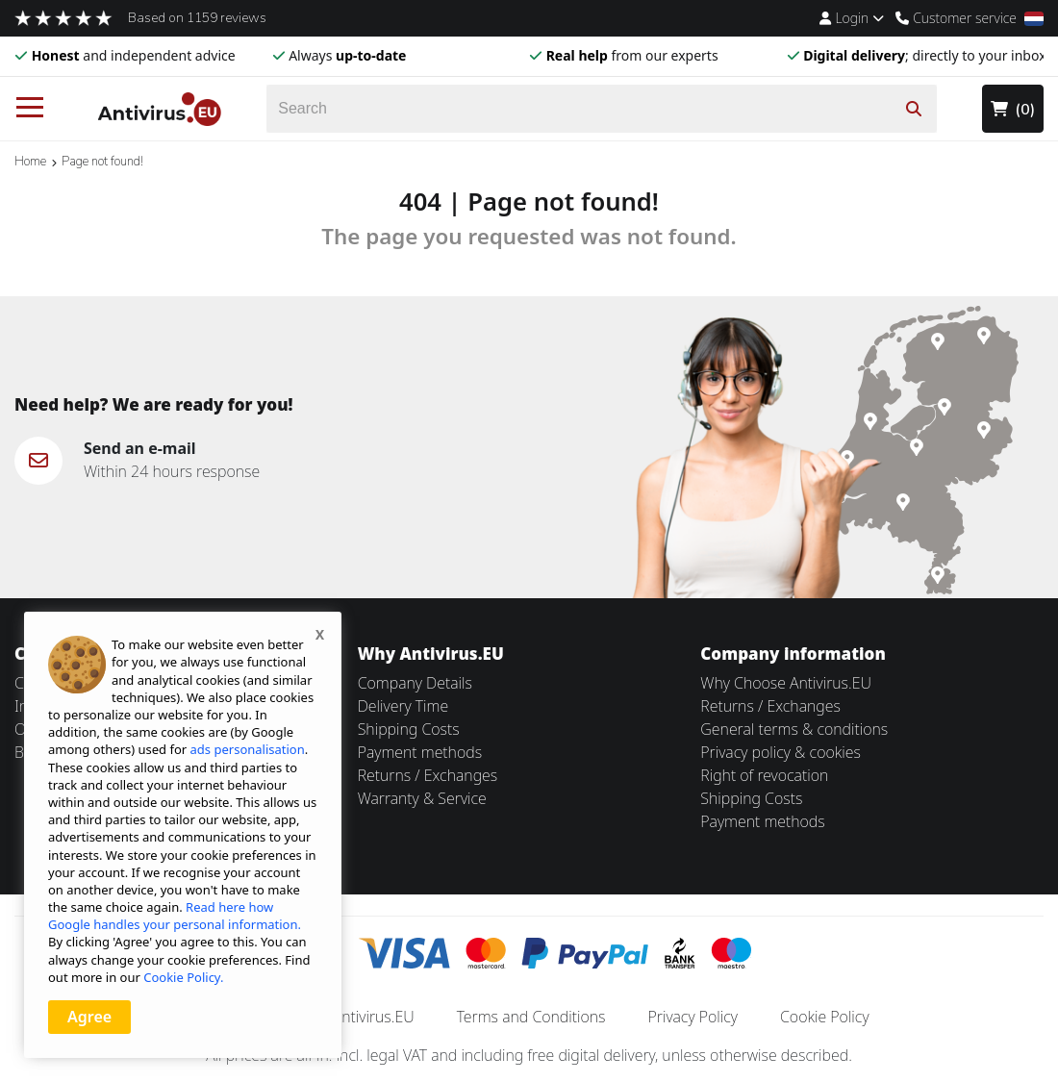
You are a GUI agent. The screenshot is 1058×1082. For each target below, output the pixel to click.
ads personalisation (247, 749)
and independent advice (134, 55)
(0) (1013, 109)
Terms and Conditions (531, 1016)
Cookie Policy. (183, 977)
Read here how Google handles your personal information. (174, 915)
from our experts (632, 55)
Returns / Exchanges (428, 775)
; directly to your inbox (924, 55)
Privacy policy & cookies (780, 752)
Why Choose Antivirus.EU (785, 682)
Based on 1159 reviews (197, 18)
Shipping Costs (409, 729)
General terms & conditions (794, 729)
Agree (89, 1016)
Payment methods (420, 752)
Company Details (415, 682)
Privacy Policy (693, 1016)
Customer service (956, 18)
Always (347, 55)
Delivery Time (403, 706)
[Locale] (1034, 19)
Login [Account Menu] (851, 18)
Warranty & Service (422, 798)
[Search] (601, 109)
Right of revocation (764, 775)
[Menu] (29, 109)
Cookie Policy (824, 1016)
